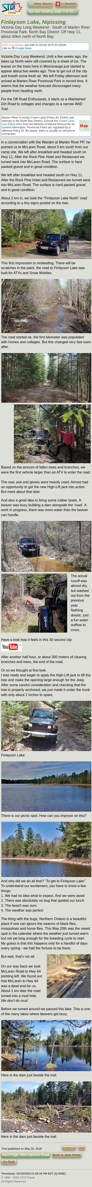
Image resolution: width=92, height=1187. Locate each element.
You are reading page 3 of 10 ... (52, 11)
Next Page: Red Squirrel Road (25, 1155)
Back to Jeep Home (67, 1155)
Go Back (9, 1161)
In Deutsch (66, 4)
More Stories (40, 4)
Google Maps (22, 48)
